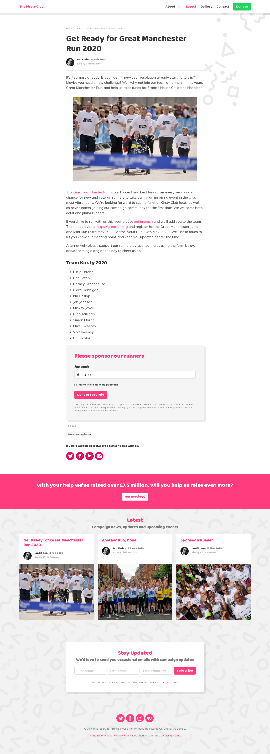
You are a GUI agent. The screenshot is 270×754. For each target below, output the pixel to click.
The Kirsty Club (31, 6)
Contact (222, 6)
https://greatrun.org (112, 226)
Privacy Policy (171, 682)
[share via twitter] (70, 456)
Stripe (132, 407)
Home (69, 28)
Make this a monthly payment (98, 385)
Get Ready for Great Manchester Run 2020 (53, 542)
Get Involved (135, 497)
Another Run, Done (119, 540)
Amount (81, 367)
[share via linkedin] (89, 456)
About (170, 6)
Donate (242, 6)
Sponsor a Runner (196, 540)
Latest (191, 6)
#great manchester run (79, 434)
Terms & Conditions (100, 735)
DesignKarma (173, 735)
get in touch (143, 221)
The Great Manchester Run (88, 192)
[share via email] (99, 456)
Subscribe (185, 671)
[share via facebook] (80, 456)
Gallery (206, 6)
